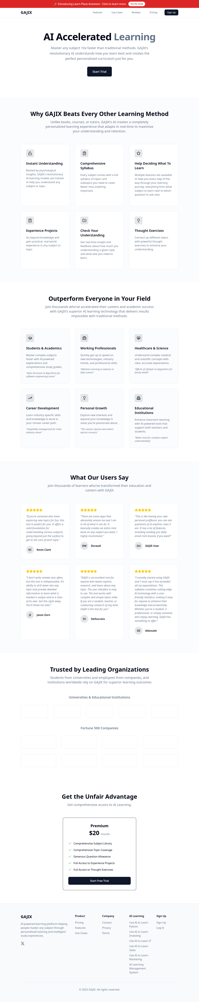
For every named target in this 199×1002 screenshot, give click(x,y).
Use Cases (116, 12)
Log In (160, 928)
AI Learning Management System (137, 968)
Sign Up (171, 12)
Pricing (153, 12)
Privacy (106, 928)
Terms (106, 933)
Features (97, 12)
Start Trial (99, 72)
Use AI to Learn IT (140, 941)
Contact (107, 922)
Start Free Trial (99, 881)
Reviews (136, 12)
